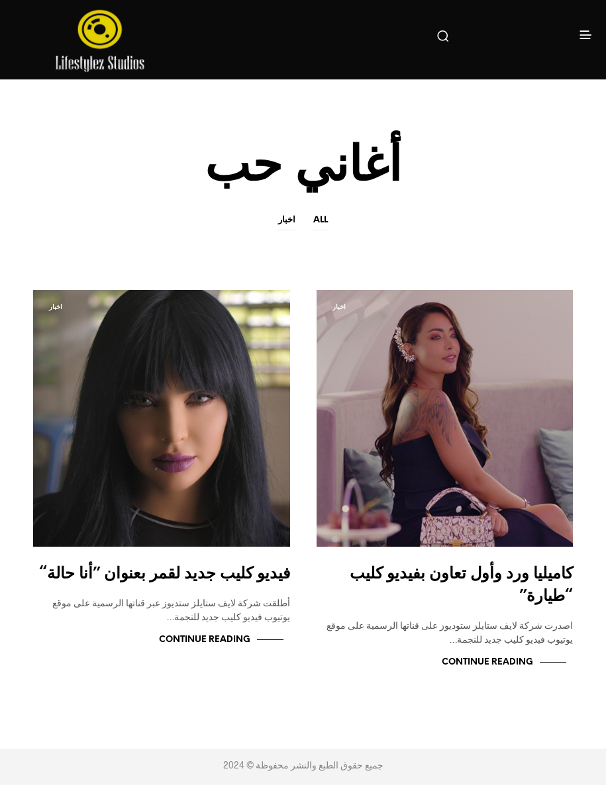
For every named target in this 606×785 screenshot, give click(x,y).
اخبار (286, 220)
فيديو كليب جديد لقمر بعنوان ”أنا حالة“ (164, 574)
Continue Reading (487, 662)
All (320, 220)
